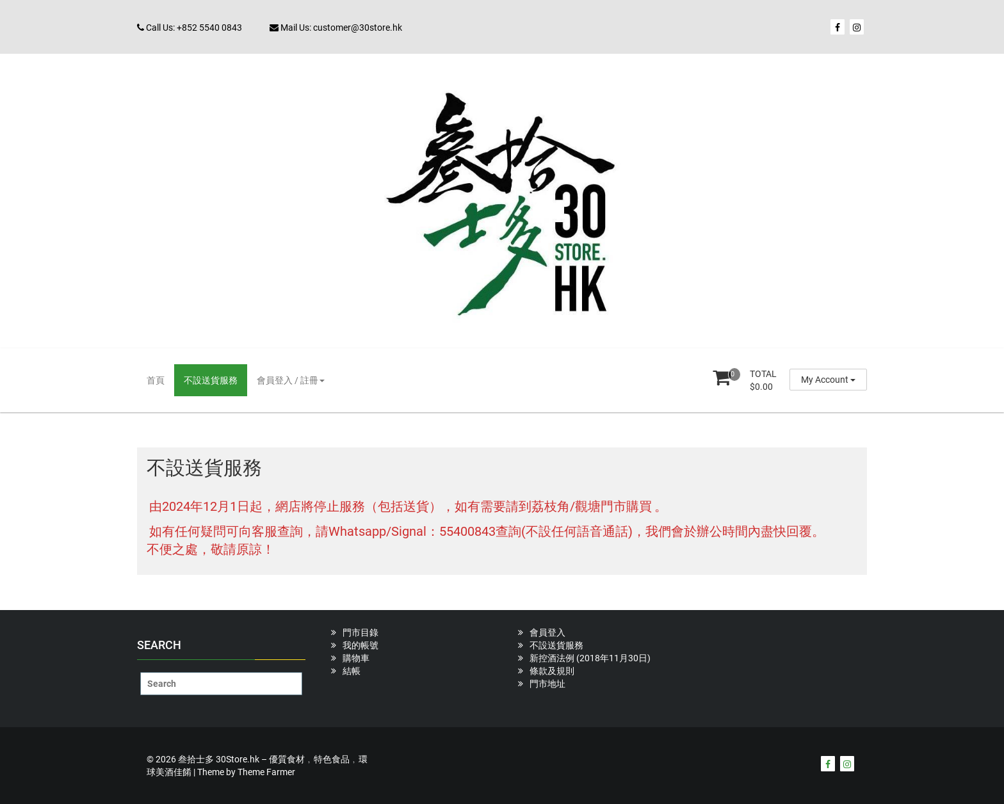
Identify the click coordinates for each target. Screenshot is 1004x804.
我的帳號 (360, 645)
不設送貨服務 (211, 380)
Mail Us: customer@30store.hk (336, 27)
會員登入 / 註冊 (291, 380)
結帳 (351, 671)
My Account (828, 379)
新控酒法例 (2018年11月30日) (590, 658)
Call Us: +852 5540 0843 (189, 27)
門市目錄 (360, 632)
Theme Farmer (266, 772)
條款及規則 (552, 671)
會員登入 (547, 632)
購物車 (356, 658)
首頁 (156, 380)
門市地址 (547, 684)
